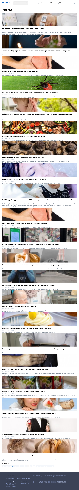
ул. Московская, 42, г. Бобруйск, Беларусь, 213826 (18, 478)
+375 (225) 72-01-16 (11, 483)
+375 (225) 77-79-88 (11, 485)
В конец (51, 466)
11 (34, 466)
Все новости (33, 3)
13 (40, 466)
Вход (73, 3)
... (15, 466)
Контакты (66, 3)
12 (37, 466)
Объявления (41, 3)
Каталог (60, 3)
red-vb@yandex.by (24, 483)
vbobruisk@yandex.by (11, 486)
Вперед (45, 466)
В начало (5, 466)
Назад (11, 466)
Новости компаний (51, 3)
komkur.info (54, 476)
